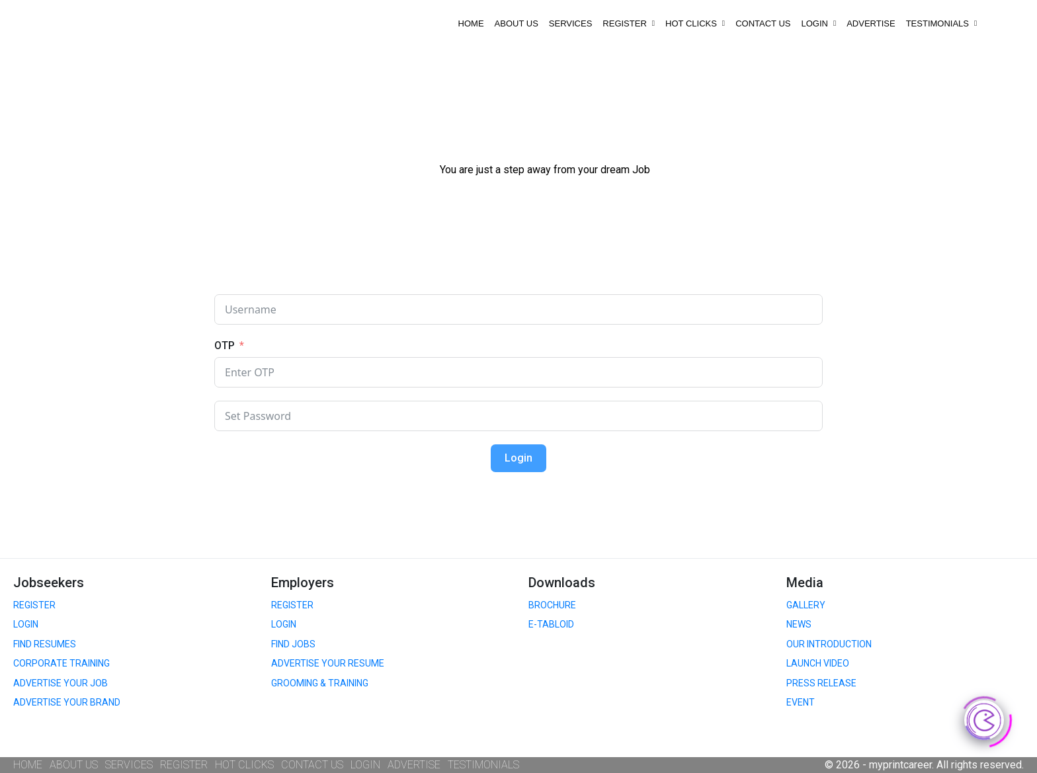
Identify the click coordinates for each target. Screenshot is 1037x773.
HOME (471, 23)
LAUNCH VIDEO (817, 663)
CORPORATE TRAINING (61, 663)
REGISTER (628, 23)
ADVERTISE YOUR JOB (60, 683)
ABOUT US (516, 23)
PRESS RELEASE (821, 683)
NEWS (798, 624)
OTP (224, 345)
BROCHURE (552, 605)
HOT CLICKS (695, 23)
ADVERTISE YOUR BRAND (66, 702)
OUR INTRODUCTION (829, 644)
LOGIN (818, 23)
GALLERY (805, 605)
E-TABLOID (551, 624)
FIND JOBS (293, 644)
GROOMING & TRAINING (319, 683)
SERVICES (571, 23)
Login (518, 458)
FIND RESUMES (44, 644)
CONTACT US (762, 23)
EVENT (800, 702)
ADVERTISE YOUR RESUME (327, 663)
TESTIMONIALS (941, 23)
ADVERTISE (871, 23)
